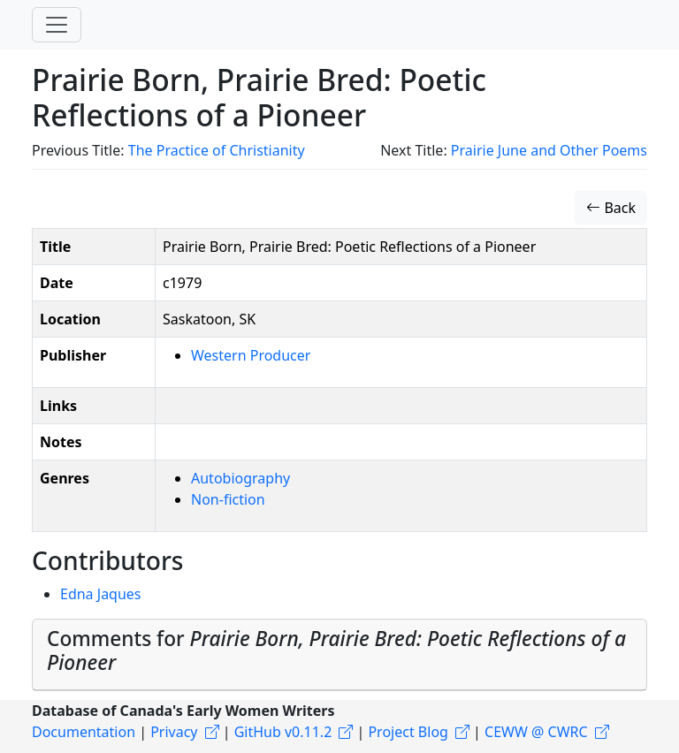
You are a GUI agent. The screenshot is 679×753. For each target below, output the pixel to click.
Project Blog (407, 732)
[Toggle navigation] (56, 24)
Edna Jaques (100, 594)
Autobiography (240, 478)
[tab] (339, 654)
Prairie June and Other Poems (549, 150)
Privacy (173, 732)
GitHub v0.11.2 (283, 732)
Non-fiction (228, 499)
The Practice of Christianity (216, 150)
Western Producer (250, 355)
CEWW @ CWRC (536, 732)
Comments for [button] (336, 650)
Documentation (83, 732)
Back (611, 207)
